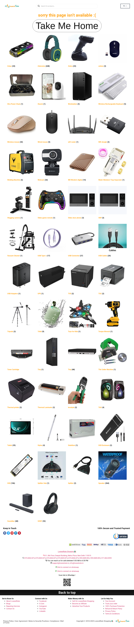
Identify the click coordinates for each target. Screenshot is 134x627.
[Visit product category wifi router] (82, 127)
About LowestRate (13, 601)
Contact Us (10, 609)
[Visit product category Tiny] (52, 354)
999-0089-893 (95, 558)
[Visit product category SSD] (21, 468)
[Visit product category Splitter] (82, 468)
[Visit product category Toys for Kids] (82, 316)
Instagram (43, 606)
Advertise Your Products (81, 606)
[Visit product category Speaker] (112, 468)
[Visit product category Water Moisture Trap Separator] (112, 165)
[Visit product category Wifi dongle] (112, 127)
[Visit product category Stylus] (52, 430)
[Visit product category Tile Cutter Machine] (112, 354)
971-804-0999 (106, 558)
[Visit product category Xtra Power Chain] (21, 89)
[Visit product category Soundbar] (21, 506)
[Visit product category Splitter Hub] (52, 468)
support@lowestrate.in (60, 563)
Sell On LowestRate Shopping (83, 601)
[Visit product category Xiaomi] (52, 89)
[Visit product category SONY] (52, 506)
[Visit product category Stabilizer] (82, 430)
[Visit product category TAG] (112, 392)
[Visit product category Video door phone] (82, 203)
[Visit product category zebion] (112, 51)
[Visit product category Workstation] (82, 89)
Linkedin (42, 611)
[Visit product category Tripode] (21, 316)
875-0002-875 (29, 558)
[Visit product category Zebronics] (52, 51)
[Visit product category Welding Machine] (21, 165)
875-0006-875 (73, 558)
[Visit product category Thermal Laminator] (52, 392)
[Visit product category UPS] (52, 278)
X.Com (41, 604)
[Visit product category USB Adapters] (21, 278)
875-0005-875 (62, 558)
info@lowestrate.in (77, 563)
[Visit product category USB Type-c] (52, 241)
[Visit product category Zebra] (82, 51)
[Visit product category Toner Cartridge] (21, 354)
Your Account (110, 601)
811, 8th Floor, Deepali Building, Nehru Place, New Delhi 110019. (67, 556)
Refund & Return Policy (113, 609)
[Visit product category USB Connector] (82, 241)
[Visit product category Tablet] (21, 430)
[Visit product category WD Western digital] (82, 165)
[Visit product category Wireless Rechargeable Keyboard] (112, 89)
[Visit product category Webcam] (52, 165)
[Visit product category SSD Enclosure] (112, 430)
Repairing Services (13, 606)
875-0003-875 (40, 558)
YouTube (42, 609)
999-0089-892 (84, 558)
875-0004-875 (51, 558)
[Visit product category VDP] (112, 203)
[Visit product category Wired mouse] (52, 127)
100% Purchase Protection (115, 606)
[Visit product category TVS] (82, 278)
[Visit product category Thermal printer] (21, 392)
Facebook (42, 601)
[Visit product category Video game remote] (52, 203)
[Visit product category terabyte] (82, 392)
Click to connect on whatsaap (68, 567)
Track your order (111, 604)
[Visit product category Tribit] (52, 316)
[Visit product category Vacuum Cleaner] (21, 241)
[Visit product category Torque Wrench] (112, 316)
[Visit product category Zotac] (21, 51)
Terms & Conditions (112, 614)
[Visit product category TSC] (112, 278)
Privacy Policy (110, 611)
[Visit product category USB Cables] (112, 241)
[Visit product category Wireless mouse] (21, 127)
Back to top (67, 593)
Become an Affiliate (79, 604)
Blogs (8, 604)
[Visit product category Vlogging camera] (21, 203)
